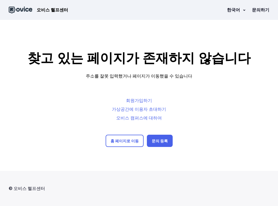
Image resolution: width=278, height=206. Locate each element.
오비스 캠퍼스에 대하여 (139, 118)
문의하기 (260, 10)
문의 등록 (160, 141)
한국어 (234, 10)
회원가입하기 (139, 100)
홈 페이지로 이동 (124, 141)
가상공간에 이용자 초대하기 (139, 109)
